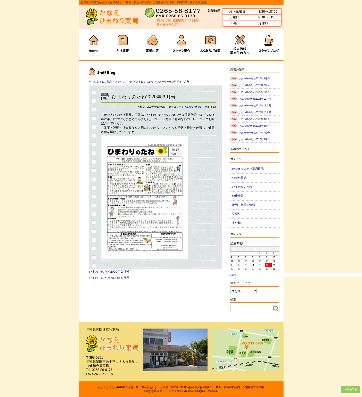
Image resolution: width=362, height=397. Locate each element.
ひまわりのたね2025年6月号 (254, 139)
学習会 (236, 213)
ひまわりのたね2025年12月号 (254, 98)
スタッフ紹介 (181, 44)
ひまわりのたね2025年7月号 (254, 132)
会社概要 (122, 44)
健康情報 (238, 195)
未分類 (236, 222)
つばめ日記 (239, 177)
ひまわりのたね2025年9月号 (254, 119)
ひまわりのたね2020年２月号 (109, 271)
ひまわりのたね (192, 106)
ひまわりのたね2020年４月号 (109, 278)
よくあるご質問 (210, 44)
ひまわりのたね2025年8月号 (254, 125)
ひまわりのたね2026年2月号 (254, 85)
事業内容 (151, 44)
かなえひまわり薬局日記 (248, 168)
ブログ (269, 44)
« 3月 (233, 275)
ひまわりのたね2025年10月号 (254, 112)
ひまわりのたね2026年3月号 (254, 78)
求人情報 (239, 44)
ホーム (93, 44)
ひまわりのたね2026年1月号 (254, 92)
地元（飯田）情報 (243, 204)
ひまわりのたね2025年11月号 (254, 105)
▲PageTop (350, 389)
